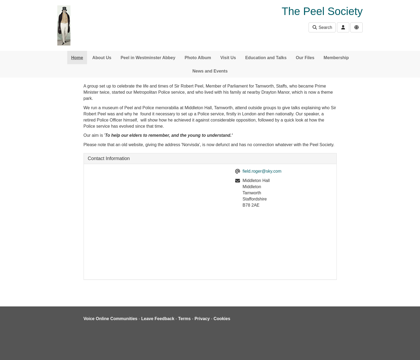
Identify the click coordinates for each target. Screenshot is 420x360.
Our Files (305, 57)
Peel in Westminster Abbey (148, 57)
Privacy (202, 318)
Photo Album (198, 57)
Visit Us (228, 57)
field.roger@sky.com (262, 171)
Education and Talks (265, 57)
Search (322, 27)
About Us (101, 57)
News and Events (210, 71)
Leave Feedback (157, 318)
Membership (336, 57)
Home (77, 57)
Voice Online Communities (111, 318)
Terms (184, 318)
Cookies (221, 318)
